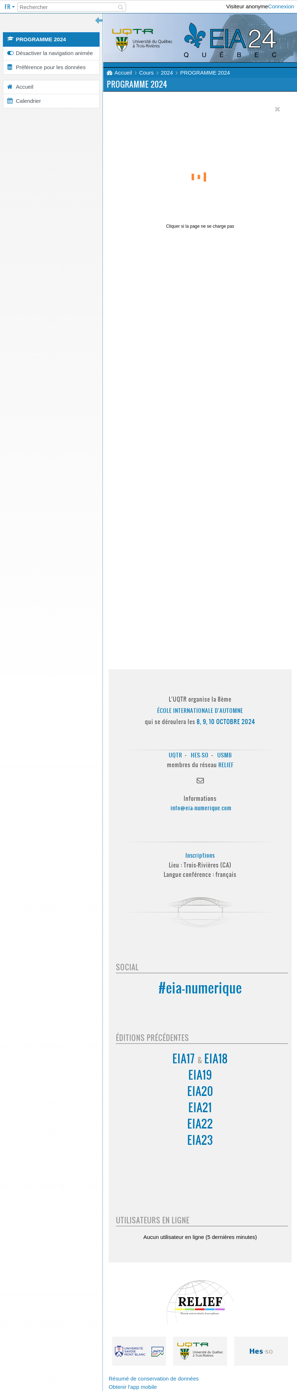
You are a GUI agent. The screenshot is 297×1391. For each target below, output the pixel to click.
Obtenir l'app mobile (133, 1387)
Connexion (281, 6)
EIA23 (200, 1140)
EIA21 (200, 1108)
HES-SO (200, 755)
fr (8, 7)
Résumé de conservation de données (154, 1378)
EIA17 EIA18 (200, 1059)
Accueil (123, 73)
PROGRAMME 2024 (205, 73)
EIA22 (200, 1124)
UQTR (175, 755)
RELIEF (226, 765)
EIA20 (200, 1091)
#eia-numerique (200, 988)
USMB (224, 755)
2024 (167, 73)
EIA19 (200, 1075)
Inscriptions (200, 855)
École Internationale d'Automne (200, 710)
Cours (146, 73)
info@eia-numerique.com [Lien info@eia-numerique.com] (201, 808)
